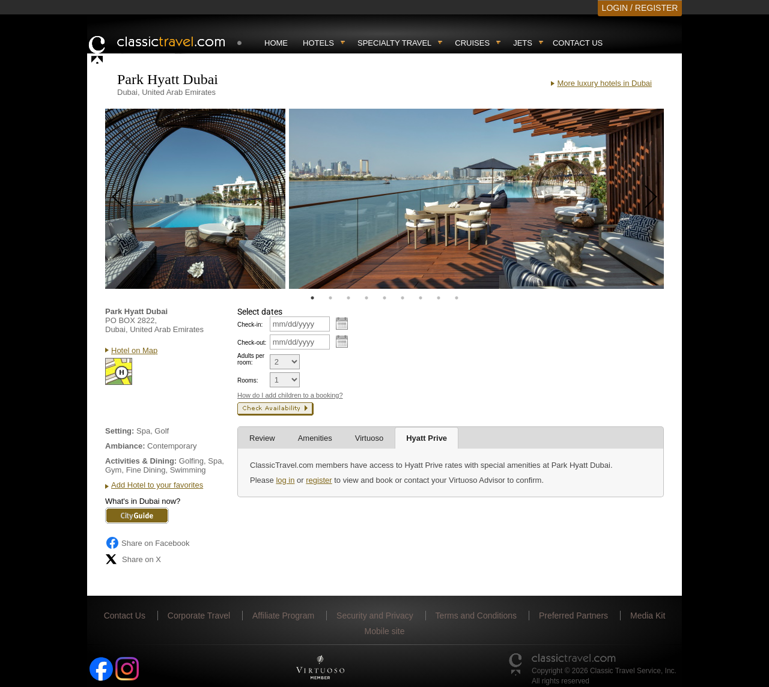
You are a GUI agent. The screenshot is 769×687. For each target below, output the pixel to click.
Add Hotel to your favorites (157, 484)
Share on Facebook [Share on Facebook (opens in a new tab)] (147, 543)
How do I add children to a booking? (290, 395)
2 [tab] (330, 298)
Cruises (472, 42)
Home (276, 42)
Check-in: (250, 324)
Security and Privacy (374, 615)
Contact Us (578, 42)
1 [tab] (312, 298)
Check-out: (251, 342)
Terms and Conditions (476, 615)
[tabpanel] (195, 199)
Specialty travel (394, 42)
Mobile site (385, 631)
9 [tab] (457, 298)
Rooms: (247, 380)
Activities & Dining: (141, 460)
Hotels (318, 42)
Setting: (119, 430)
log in (285, 480)
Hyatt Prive (426, 438)
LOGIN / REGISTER (640, 8)
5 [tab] (384, 298)
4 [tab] (366, 298)
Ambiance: (125, 445)
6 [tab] (403, 298)
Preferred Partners (573, 615)
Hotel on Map (134, 350)
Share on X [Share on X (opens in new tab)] (133, 559)
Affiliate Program (283, 615)
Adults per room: (250, 359)
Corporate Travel (199, 615)
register (319, 480)
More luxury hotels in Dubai (604, 83)
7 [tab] (421, 298)
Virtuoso (369, 438)
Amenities (315, 438)
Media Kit (647, 615)
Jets (522, 42)
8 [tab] (439, 298)
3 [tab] (348, 298)
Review (262, 438)
